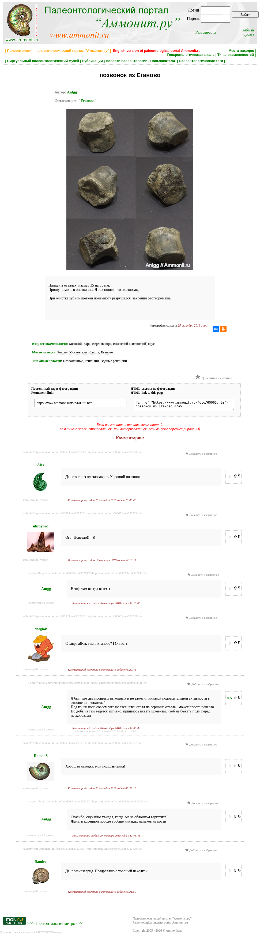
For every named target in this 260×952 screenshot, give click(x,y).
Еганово (107, 352)
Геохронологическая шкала (190, 55)
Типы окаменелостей (235, 55)
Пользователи (163, 61)
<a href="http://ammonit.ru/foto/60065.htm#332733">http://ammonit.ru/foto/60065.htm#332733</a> (88, 574)
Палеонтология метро (55, 925)
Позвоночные (73, 361)
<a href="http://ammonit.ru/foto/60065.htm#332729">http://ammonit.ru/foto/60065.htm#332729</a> (82, 850)
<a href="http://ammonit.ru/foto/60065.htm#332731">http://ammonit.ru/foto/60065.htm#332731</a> (88, 684)
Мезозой (75, 344)
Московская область (84, 352)
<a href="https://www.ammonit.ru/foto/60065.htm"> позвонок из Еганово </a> (189, 405)
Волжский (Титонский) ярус (134, 344)
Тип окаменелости (46, 361)
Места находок (241, 51)
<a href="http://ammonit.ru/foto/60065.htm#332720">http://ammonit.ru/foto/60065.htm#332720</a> (82, 453)
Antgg (72, 92)
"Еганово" (87, 101)
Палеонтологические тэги (201, 61)
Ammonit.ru (174, 932)
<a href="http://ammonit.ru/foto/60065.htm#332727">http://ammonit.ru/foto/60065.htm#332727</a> (82, 744)
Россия (62, 352)
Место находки (43, 352)
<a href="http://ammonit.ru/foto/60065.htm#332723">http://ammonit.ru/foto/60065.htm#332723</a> (82, 617)
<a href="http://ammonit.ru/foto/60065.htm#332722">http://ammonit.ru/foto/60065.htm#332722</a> (82, 514)
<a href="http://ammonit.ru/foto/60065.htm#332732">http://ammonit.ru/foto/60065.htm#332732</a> (88, 803)
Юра (87, 344)
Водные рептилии (113, 361)
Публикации (92, 61)
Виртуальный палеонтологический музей (43, 61)
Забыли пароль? (248, 32)
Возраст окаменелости (49, 344)
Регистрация (205, 32)
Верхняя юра (101, 344)
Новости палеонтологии (127, 61)
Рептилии (92, 361)
